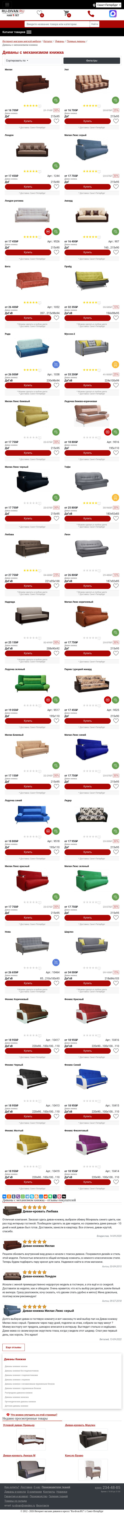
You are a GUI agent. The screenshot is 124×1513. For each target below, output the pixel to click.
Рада (7, 334)
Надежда (10, 602)
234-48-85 (107, 1487)
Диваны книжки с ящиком (17, 1380)
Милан (8, 69)
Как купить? (11, 1487)
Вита (7, 266)
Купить (28, 121)
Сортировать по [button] (16, 60)
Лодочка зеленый (15, 669)
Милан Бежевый (14, 735)
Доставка (26, 1487)
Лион (67, 534)
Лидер (68, 800)
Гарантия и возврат (16, 1496)
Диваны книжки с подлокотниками (21, 1375)
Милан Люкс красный (17, 866)
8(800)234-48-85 (91, 13)
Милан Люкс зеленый (76, 866)
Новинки (61, 1491)
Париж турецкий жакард (78, 669)
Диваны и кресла (15, 1491)
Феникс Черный (14, 1064)
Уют (66, 69)
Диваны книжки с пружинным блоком (23, 1388)
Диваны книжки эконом (16, 1366)
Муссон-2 (69, 334)
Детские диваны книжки (16, 1406)
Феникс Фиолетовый (76, 1130)
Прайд (68, 266)
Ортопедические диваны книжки (20, 1402)
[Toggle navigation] (7, 4)
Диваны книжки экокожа (17, 1397)
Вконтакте (42, 1505)
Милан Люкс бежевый (17, 401)
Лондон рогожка (14, 200)
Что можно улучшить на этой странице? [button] (34, 1414)
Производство (39, 1496)
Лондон (9, 135)
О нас (37, 1487)
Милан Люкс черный (16, 467)
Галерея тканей (58, 1496)
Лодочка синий (13, 800)
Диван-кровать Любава (40, 1211)
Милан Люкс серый (75, 135)
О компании (34, 1491)
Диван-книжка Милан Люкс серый (48, 1310)
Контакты (49, 1491)
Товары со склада (15, 1501)
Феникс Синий (72, 1064)
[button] (17, 32)
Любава (9, 534)
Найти (94, 24)
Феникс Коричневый (16, 999)
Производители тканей (56, 1487)
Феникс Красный (74, 999)
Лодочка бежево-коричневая (80, 401)
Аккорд (68, 200)
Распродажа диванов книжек (19, 1393)
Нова (8, 931)
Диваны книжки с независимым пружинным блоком (30, 1384)
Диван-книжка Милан (39, 1245)
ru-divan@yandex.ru (23, 1505)
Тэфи (67, 467)
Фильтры (91, 60)
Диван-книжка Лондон (39, 1276)
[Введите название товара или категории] (57, 24)
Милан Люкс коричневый (78, 602)
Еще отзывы (13, 1347)
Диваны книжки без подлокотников (21, 1371)
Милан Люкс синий (75, 735)
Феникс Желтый (14, 1130)
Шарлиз (68, 931)
